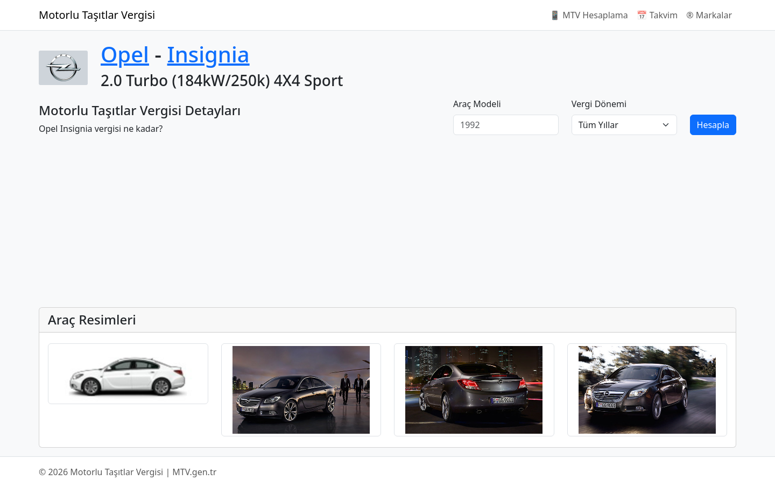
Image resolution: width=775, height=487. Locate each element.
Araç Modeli (477, 104)
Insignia (208, 54)
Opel (125, 54)
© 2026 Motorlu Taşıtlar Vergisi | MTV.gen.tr (127, 472)
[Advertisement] (362, 223)
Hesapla (713, 125)
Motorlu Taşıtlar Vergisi (97, 15)
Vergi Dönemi (599, 104)
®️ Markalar (709, 15)
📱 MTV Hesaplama (588, 15)
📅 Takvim (657, 15)
